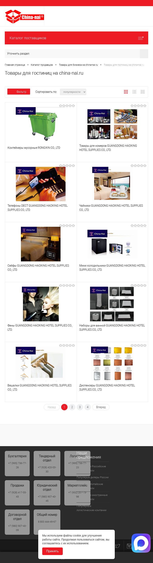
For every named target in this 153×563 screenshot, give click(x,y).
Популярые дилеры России (92, 477)
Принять (52, 551)
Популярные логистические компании (91, 508)
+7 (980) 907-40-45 (47, 498)
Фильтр (18, 91)
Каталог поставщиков (76, 37)
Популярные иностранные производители (92, 497)
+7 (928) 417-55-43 (17, 494)
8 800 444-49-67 (47, 521)
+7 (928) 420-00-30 (47, 469)
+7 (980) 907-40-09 (17, 528)
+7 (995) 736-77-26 (17, 465)
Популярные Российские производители (91, 468)
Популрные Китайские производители (89, 486)
